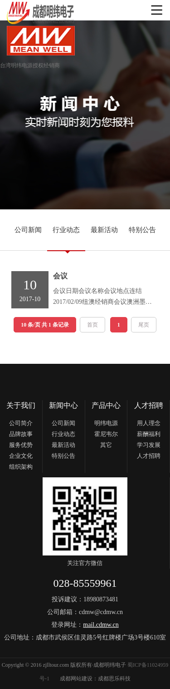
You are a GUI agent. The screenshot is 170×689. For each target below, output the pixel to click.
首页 (92, 325)
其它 (106, 444)
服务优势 (21, 444)
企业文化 (21, 455)
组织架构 (21, 466)
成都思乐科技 (114, 678)
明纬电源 (106, 423)
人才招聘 (148, 405)
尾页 (143, 325)
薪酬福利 (148, 434)
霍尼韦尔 (106, 434)
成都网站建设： (79, 678)
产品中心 (106, 405)
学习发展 (148, 444)
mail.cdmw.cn (100, 624)
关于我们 (20, 405)
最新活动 (104, 229)
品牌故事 (21, 434)
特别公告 (142, 229)
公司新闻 (28, 229)
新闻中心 (63, 405)
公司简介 (21, 423)
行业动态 (66, 229)
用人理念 (148, 423)
